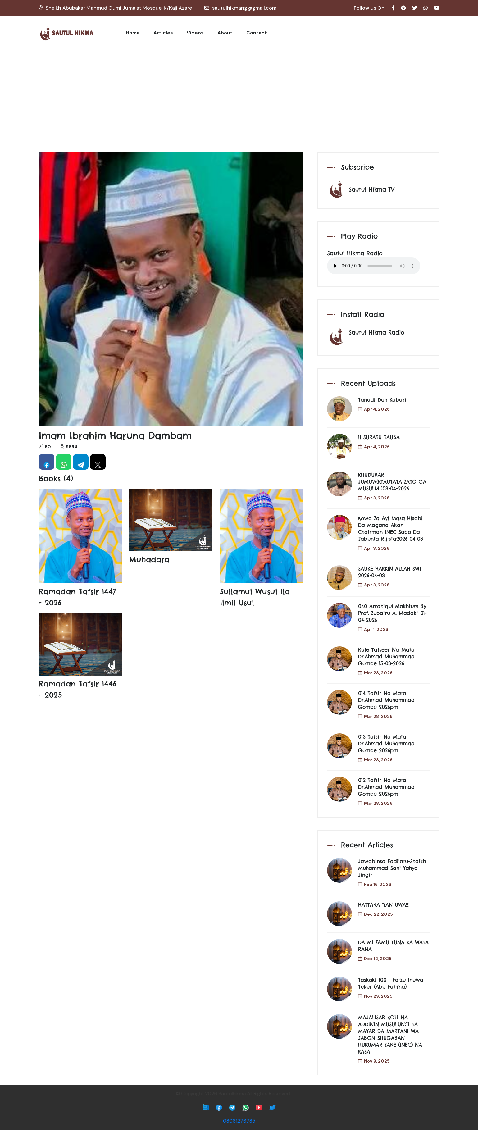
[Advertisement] (239, 96)
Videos (195, 33)
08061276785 (239, 1121)
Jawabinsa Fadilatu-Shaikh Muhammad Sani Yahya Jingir (392, 868)
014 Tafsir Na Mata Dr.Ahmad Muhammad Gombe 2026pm (386, 700)
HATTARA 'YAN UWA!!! (384, 905)
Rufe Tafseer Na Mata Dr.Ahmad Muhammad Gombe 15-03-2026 (386, 657)
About (225, 33)
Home (133, 33)
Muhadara (149, 559)
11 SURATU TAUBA (379, 437)
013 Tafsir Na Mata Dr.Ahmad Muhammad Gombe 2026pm (386, 744)
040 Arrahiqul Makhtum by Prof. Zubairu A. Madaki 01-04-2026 (392, 613)
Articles (163, 33)
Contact (256, 33)
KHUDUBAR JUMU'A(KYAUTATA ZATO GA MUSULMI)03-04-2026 (392, 482)
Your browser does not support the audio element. (373, 265)
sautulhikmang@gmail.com (244, 8)
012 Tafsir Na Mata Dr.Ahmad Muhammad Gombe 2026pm (386, 787)
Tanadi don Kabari (382, 400)
